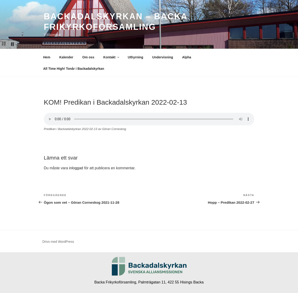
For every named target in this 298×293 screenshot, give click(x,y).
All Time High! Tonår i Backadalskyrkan (73, 68)
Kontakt (111, 57)
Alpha (186, 57)
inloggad (76, 168)
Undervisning (162, 57)
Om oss (88, 57)
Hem (46, 57)
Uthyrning (135, 57)
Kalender (66, 57)
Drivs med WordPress (58, 241)
